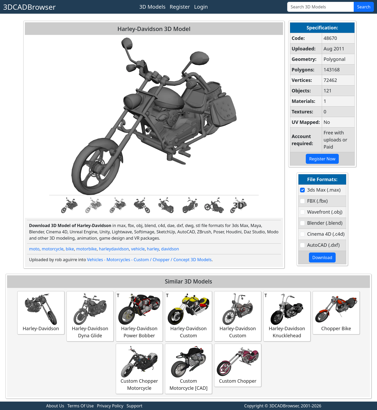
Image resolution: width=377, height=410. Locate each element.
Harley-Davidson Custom (188, 316)
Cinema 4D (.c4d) (326, 234)
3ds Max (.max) (323, 190)
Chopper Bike (336, 312)
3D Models (152, 6)
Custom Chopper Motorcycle (139, 368)
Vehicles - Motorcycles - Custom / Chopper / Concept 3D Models (149, 259)
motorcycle (53, 249)
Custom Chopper (238, 365)
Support (134, 406)
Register (180, 6)
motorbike (86, 249)
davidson (170, 249)
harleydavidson (114, 249)
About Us (55, 406)
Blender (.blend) (324, 223)
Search (363, 7)
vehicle (138, 249)
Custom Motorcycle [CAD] (188, 368)
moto (34, 249)
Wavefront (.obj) (324, 212)
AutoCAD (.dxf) (323, 245)
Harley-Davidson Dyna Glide (90, 316)
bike (70, 249)
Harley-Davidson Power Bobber (139, 316)
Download (322, 257)
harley (153, 249)
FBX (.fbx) (317, 201)
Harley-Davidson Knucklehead (287, 316)
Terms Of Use (80, 406)
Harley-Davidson (41, 312)
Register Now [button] (322, 159)
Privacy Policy (110, 406)
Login (201, 6)
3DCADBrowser (29, 7)
